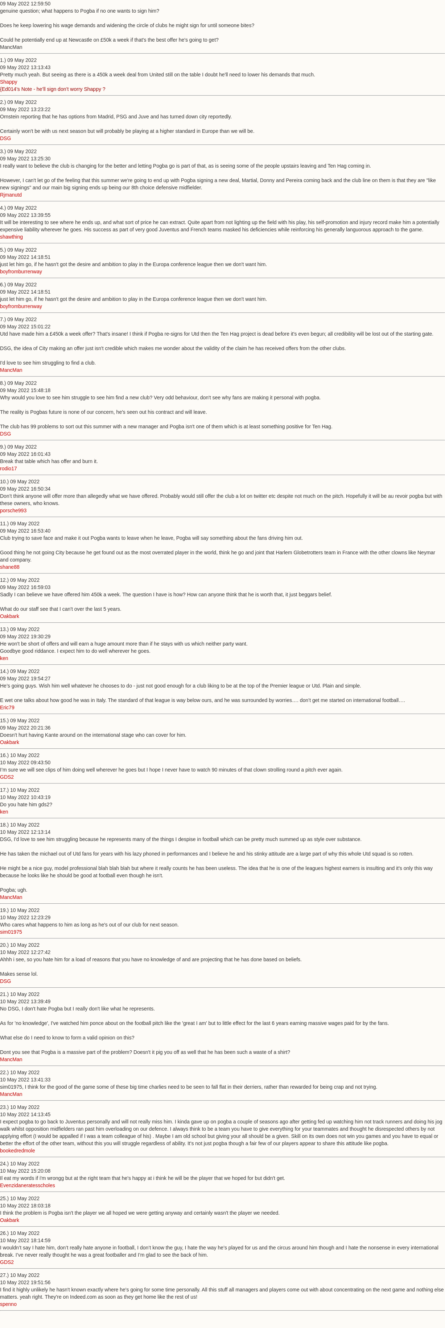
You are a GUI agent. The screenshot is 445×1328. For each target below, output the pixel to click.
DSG (5, 138)
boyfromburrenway (21, 271)
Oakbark (9, 616)
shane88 (10, 567)
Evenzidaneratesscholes (27, 1185)
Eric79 (7, 707)
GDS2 (7, 777)
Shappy (8, 82)
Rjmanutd (11, 195)
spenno (8, 1304)
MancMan (11, 370)
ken (4, 658)
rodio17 (8, 468)
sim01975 (11, 932)
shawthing (11, 237)
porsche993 (13, 510)
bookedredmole (17, 1150)
